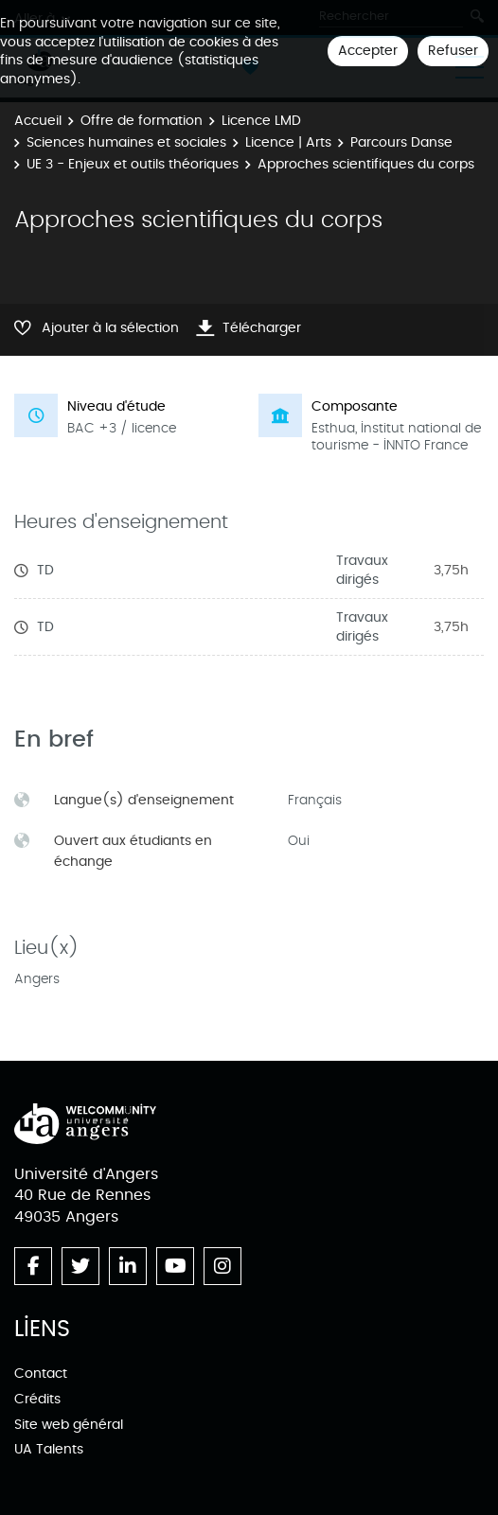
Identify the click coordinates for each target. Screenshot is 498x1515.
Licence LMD (261, 121)
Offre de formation (141, 121)
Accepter (368, 51)
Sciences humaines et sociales (126, 142)
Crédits (37, 1399)
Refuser (453, 51)
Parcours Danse (401, 142)
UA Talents (48, 1449)
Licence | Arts (288, 142)
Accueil (38, 121)
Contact (40, 1373)
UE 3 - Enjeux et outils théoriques (133, 164)
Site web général (68, 1425)
